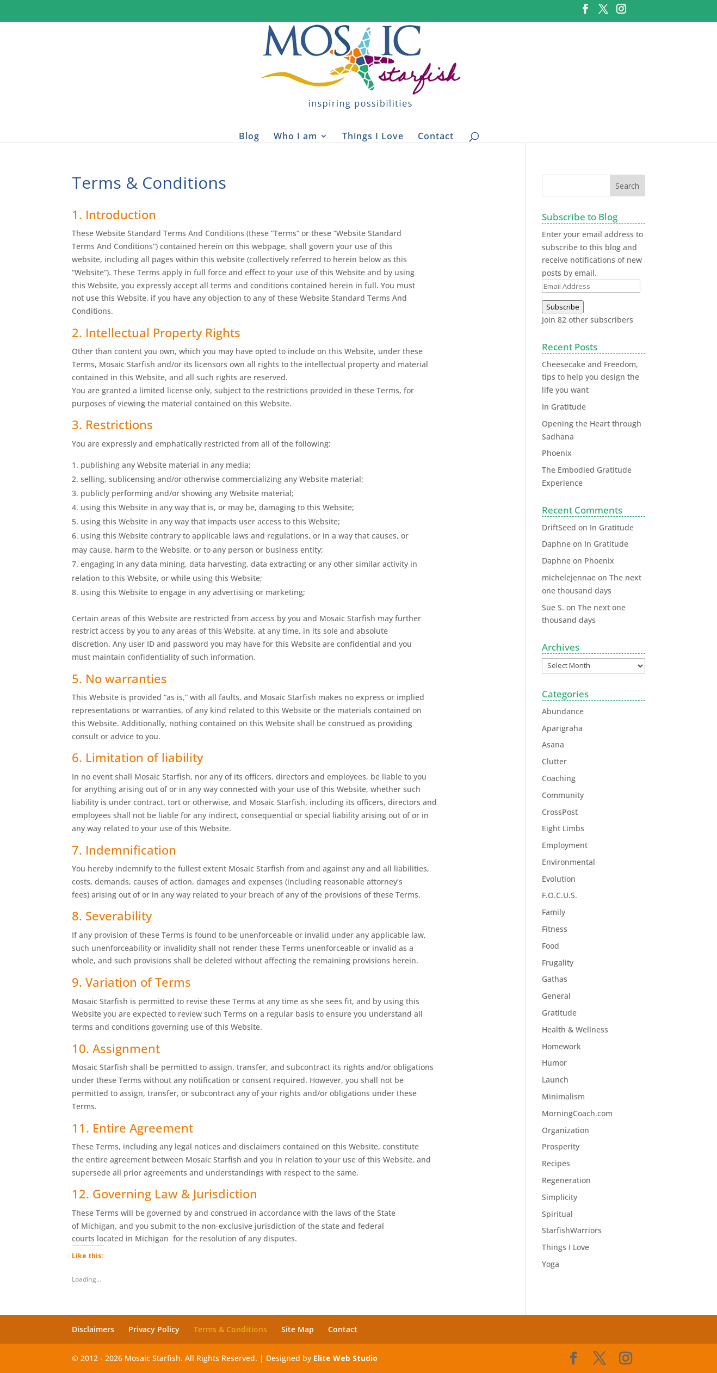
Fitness (554, 929)
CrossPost (560, 812)
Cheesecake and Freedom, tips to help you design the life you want (590, 377)
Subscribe (562, 307)
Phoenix (557, 453)
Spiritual (557, 1214)
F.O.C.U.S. (559, 895)
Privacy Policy (154, 1329)
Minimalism (563, 1096)
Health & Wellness (575, 1029)
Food (550, 946)
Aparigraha (562, 728)
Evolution (559, 879)
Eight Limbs (563, 828)
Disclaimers (93, 1329)
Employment (565, 845)
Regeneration (566, 1180)
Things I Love (373, 136)
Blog (249, 136)
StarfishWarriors (572, 1230)
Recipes (556, 1163)
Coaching (559, 778)
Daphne (556, 544)
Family (553, 912)
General (556, 996)
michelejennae (569, 577)
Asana (553, 744)
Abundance (563, 711)
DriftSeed (559, 527)
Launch (555, 1079)
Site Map (297, 1329)
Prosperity (560, 1146)
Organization (565, 1130)
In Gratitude (564, 406)
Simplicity (559, 1197)
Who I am (295, 136)
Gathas (554, 979)
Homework (561, 1046)
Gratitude (559, 1012)
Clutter (554, 761)
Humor (554, 1062)
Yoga (550, 1264)
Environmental (568, 862)
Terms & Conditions (230, 1329)
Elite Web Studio (345, 1358)
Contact (436, 136)
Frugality (557, 962)
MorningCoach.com (577, 1113)
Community (563, 795)
